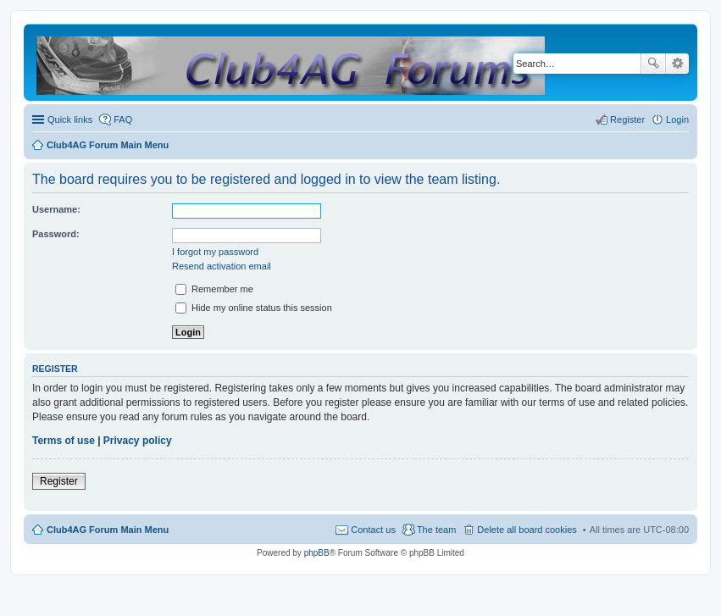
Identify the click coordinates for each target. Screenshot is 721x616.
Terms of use (63, 441)
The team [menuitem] (436, 529)
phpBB (317, 553)
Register (59, 481)
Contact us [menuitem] (373, 529)
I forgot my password (215, 252)
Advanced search (677, 63)
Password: (56, 234)
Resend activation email (221, 266)
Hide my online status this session (253, 307)
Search (653, 63)
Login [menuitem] (677, 119)
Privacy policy (137, 441)
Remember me (214, 289)
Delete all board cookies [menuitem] (526, 529)
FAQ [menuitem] (123, 119)
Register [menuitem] (627, 119)
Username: (56, 209)
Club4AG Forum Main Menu (108, 529)
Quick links (69, 119)
